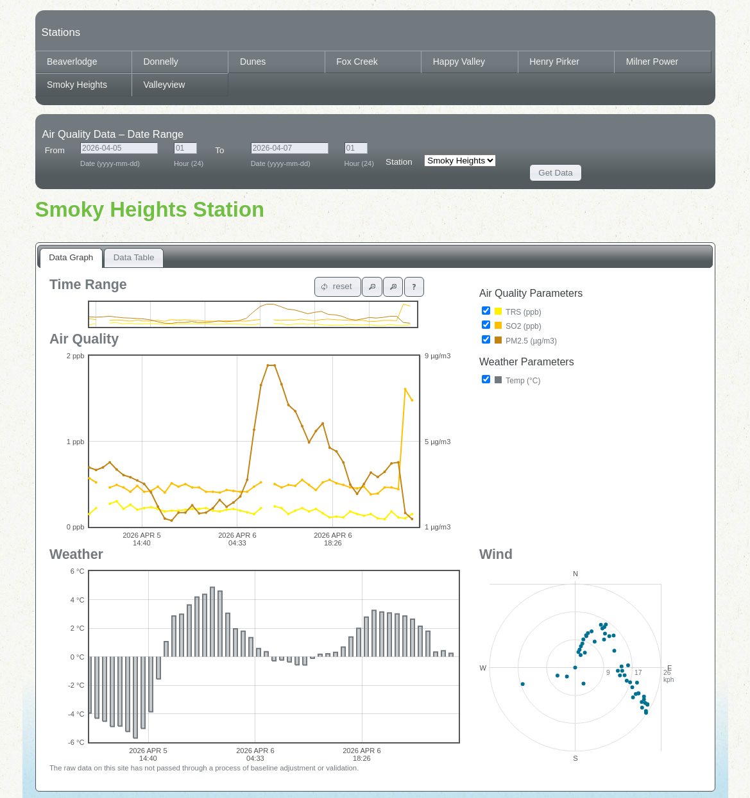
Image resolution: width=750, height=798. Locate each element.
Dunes (253, 61)
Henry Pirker (554, 61)
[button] (555, 173)
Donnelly (160, 61)
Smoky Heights (77, 84)
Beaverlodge (72, 61)
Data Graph (71, 257)
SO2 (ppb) (511, 325)
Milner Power (652, 61)
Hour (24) (188, 161)
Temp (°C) (511, 380)
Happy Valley (459, 61)
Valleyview (164, 84)
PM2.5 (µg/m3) (519, 340)
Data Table (134, 257)
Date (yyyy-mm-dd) (119, 161)
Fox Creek (356, 61)
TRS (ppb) (511, 311)
